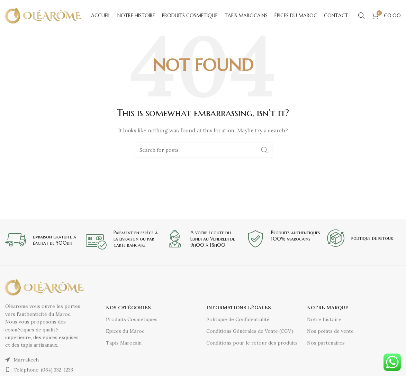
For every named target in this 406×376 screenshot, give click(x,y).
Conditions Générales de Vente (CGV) (249, 331)
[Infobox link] (42, 239)
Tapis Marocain (124, 343)
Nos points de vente (330, 331)
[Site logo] (43, 15)
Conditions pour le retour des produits (252, 343)
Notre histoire (324, 319)
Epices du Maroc (125, 331)
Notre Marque (328, 307)
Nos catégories (128, 307)
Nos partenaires (326, 343)
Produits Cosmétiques (131, 319)
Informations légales (238, 307)
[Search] (361, 15)
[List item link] (44, 370)
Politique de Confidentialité (238, 319)
